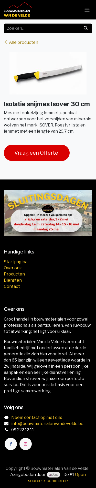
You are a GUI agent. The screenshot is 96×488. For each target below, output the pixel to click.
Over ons (13, 268)
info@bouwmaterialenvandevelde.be (47, 423)
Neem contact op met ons (36, 417)
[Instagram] (25, 444)
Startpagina (15, 261)
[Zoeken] (85, 28)
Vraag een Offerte (36, 153)
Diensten (13, 280)
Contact (12, 286)
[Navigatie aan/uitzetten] (87, 10)
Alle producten (21, 42)
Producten (14, 274)
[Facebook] (11, 444)
